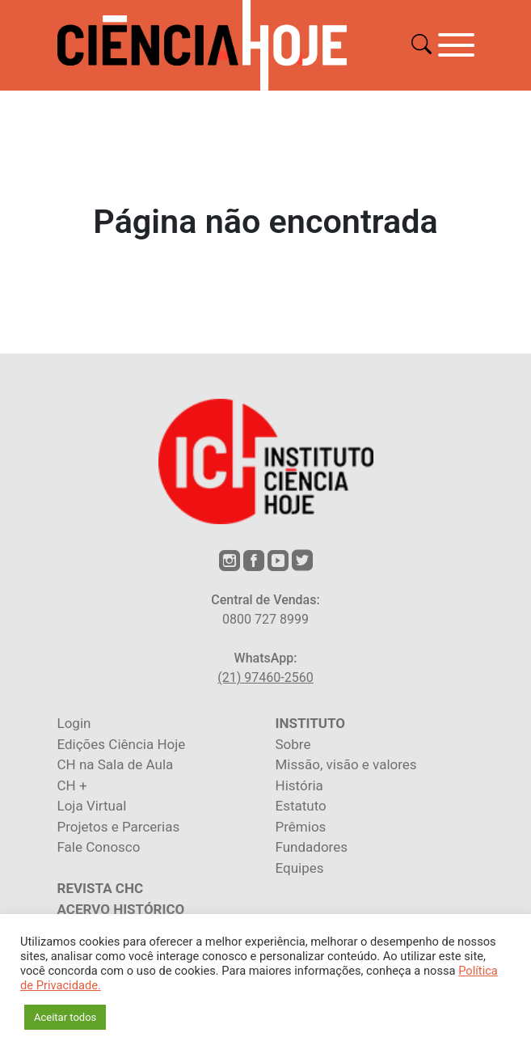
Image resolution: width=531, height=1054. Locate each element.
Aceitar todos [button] (65, 1017)
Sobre (293, 744)
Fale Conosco (99, 847)
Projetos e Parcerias (118, 827)
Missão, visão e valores (346, 764)
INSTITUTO (310, 723)
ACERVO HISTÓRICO (121, 909)
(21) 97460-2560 (265, 677)
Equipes (300, 868)
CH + (72, 785)
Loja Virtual (92, 806)
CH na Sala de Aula (115, 764)
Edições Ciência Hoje (121, 744)
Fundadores (312, 847)
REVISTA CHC (100, 888)
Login (74, 723)
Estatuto (301, 806)
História (299, 785)
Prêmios (301, 827)
